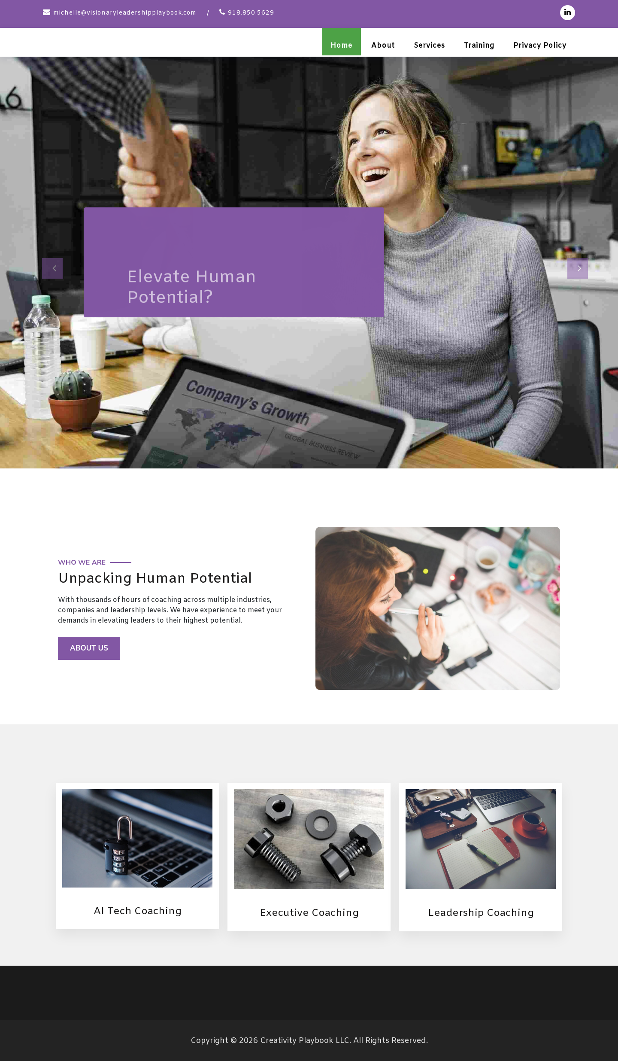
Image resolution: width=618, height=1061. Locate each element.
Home (341, 45)
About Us (89, 647)
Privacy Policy (539, 45)
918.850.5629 (251, 13)
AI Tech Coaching (137, 910)
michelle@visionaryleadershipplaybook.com (125, 13)
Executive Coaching (309, 912)
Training (479, 45)
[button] (46, 261)
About (383, 45)
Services (429, 45)
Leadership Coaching (480, 912)
